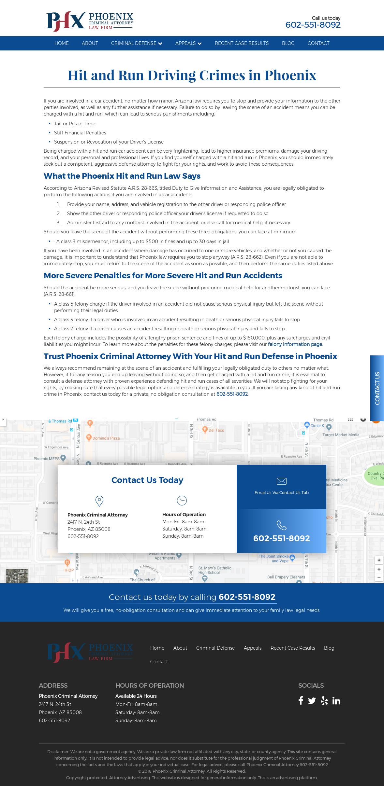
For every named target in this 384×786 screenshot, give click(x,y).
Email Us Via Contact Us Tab (282, 492)
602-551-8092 (312, 25)
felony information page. (295, 344)
